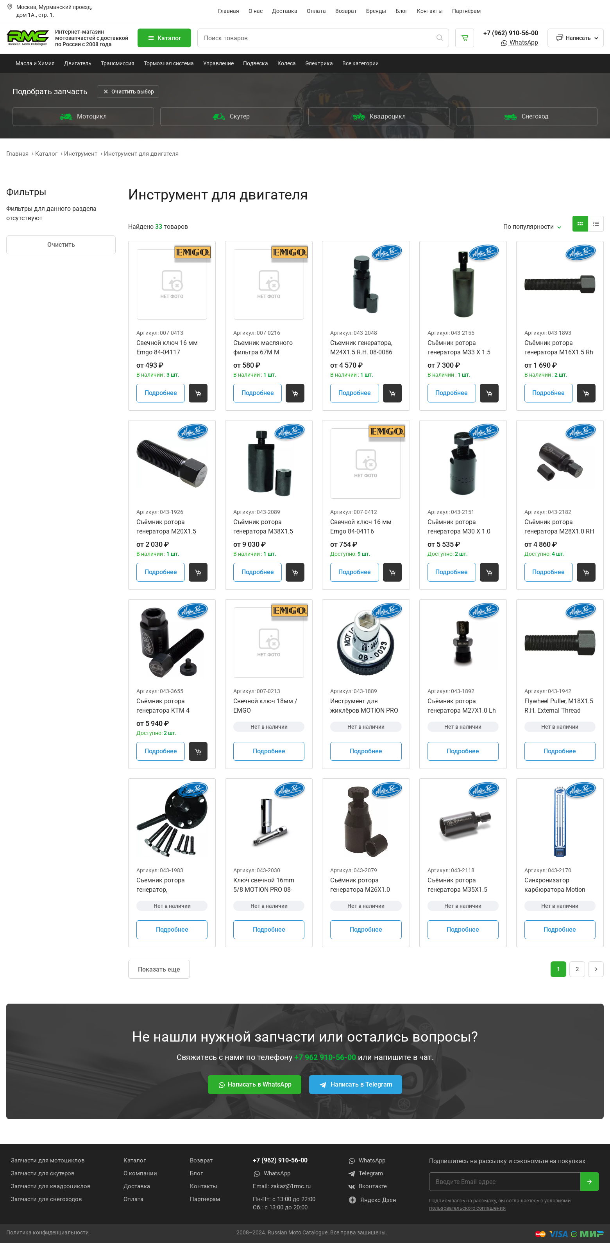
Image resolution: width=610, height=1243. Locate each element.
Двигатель (77, 63)
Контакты (430, 11)
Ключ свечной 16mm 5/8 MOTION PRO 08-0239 (263, 886)
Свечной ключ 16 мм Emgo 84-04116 (361, 526)
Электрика (319, 63)
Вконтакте (367, 1187)
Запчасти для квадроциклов (51, 1186)
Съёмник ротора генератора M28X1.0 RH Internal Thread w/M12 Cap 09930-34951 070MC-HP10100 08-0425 (559, 527)
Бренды (376, 11)
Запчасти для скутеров (43, 1173)
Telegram (365, 1174)
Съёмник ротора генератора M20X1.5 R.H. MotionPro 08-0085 (169, 527)
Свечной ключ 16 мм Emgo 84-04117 (167, 347)
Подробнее (161, 393)
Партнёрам (466, 11)
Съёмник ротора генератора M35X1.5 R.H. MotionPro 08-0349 (461, 886)
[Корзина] (464, 38)
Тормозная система (169, 63)
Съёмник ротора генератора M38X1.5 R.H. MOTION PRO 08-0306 (263, 527)
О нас (256, 11)
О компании (140, 1173)
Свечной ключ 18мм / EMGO (265, 705)
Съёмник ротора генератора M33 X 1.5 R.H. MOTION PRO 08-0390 (459, 348)
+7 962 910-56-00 (325, 1057)
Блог (401, 11)
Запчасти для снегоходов (46, 1199)
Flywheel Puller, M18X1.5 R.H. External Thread (558, 705)
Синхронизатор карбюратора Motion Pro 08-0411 (554, 886)
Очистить (61, 244)
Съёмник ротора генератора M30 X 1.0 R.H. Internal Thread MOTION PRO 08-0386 (459, 527)
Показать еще (159, 969)
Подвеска (255, 63)
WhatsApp (519, 42)
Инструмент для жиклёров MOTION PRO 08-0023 (364, 706)
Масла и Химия (35, 63)
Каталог (164, 38)
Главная (228, 11)
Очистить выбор (128, 91)
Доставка (284, 11)
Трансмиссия (117, 63)
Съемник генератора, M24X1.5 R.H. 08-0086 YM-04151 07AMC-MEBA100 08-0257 (361, 348)
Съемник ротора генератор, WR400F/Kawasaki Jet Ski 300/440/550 (168, 886)
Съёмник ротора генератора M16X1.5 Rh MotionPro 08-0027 (558, 348)
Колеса (286, 63)
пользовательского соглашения (467, 1208)
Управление (218, 63)
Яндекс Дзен (372, 1200)
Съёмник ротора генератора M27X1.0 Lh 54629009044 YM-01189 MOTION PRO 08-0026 (462, 706)
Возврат (346, 11)
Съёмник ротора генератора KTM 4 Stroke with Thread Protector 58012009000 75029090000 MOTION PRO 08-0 (169, 706)
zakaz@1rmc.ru (291, 1186)
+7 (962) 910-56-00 (510, 33)
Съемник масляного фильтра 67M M (263, 347)
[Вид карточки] (580, 224)
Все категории (360, 63)
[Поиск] (439, 38)
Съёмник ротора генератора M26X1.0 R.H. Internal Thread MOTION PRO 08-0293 (361, 886)
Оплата (316, 11)
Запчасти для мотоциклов (48, 1160)
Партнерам (205, 1199)
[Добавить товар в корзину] (198, 393)
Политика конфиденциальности (47, 1232)
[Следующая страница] (596, 969)
